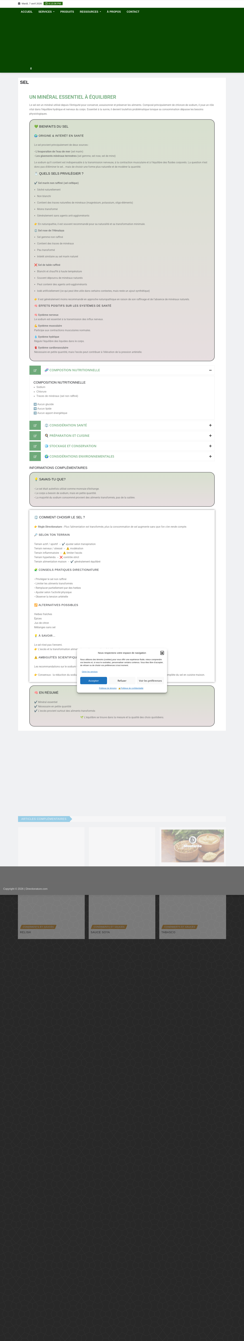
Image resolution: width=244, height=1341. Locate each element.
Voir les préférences (150, 680)
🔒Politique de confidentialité (130, 688)
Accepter (93, 680)
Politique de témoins (108, 688)
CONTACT (133, 11)
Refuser (122, 680)
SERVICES (46, 11)
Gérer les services (90, 672)
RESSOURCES (90, 11)
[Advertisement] (122, 40)
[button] (162, 652)
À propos (114, 11)
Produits (67, 11)
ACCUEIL (27, 11)
